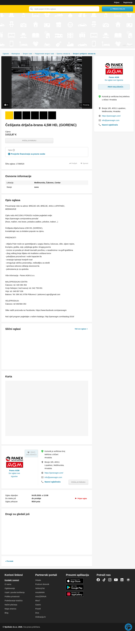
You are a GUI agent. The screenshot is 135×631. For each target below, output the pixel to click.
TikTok (104, 579)
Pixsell (38, 609)
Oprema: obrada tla (63, 54)
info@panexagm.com (53, 477)
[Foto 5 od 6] (43, 115)
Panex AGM (14, 470)
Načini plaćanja (11, 605)
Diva (37, 613)
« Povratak (9, 561)
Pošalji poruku (29, 141)
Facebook (98, 579)
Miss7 (37, 601)
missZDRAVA (40, 596)
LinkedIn (122, 579)
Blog (6, 613)
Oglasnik (6, 54)
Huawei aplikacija (75, 594)
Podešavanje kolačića (13, 601)
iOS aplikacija (75, 580)
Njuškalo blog (128, 579)
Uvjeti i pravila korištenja (15, 592)
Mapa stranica (10, 609)
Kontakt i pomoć (12, 580)
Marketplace (15, 54)
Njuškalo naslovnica (13, 9)
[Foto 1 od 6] (9, 115)
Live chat (128, 627)
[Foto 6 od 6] (52, 115)
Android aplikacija (75, 587)
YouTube (116, 579)
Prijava (116, 2)
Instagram (109, 579)
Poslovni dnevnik (42, 584)
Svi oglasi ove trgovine (14, 474)
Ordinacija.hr (40, 617)
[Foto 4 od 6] (35, 115)
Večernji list (40, 588)
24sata (38, 580)
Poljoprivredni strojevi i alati (44, 54)
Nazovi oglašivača (53, 482)
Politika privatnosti (12, 596)
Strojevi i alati (27, 54)
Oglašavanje (10, 588)
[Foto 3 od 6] (26, 115)
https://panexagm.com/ (54, 473)
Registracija (127, 2)
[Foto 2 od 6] (18, 115)
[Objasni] (14, 150)
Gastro (38, 605)
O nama (8, 584)
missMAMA (40, 592)
